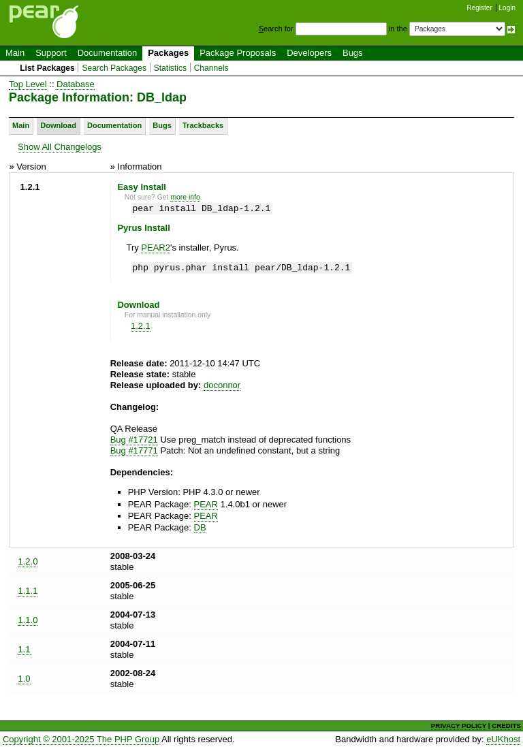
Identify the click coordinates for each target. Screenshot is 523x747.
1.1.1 (28, 591)
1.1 (24, 649)
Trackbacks (203, 125)
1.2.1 (140, 326)
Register (479, 8)
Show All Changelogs (59, 147)
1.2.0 (28, 561)
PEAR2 (155, 247)
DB (200, 527)
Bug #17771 (134, 450)
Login (507, 8)
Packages (168, 53)
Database (76, 84)
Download (58, 125)
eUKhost (503, 739)
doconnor (222, 385)
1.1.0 (28, 620)
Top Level (28, 84)
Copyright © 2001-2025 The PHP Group (81, 739)
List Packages (47, 68)
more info (185, 197)
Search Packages (114, 68)
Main (15, 53)
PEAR (206, 504)
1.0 (24, 678)
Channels (211, 68)
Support (51, 53)
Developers (309, 53)
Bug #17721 (134, 439)
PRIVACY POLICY (458, 725)
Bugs (353, 53)
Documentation (107, 53)
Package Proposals (238, 53)
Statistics (170, 68)
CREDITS (506, 725)
